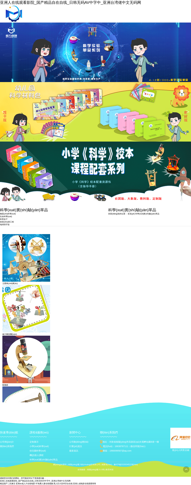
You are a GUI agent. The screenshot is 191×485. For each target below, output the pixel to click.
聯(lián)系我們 (7, 446)
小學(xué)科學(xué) (39, 446)
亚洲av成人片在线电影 (25, 483)
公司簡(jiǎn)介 (7, 442)
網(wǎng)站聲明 (60, 464)
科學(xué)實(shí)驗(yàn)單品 (147, 214)
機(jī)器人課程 (36, 455)
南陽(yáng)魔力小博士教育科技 (100, 469)
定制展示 (34, 442)
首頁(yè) (131, 214)
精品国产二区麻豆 (7, 483)
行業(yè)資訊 (75, 446)
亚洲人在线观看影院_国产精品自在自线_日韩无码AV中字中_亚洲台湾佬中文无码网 (70, 2)
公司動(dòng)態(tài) (78, 442)
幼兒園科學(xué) (38, 450)
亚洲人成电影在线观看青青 (84, 483)
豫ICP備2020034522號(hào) (126, 464)
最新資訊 (73, 450)
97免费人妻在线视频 (44, 483)
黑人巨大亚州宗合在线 (63, 483)
